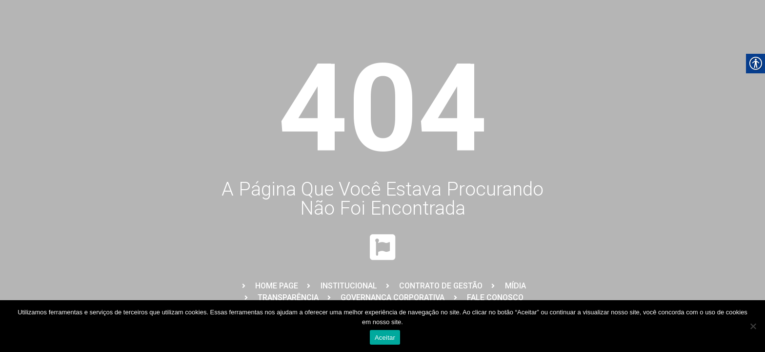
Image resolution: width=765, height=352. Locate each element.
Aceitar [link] (385, 337)
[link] (269, 286)
